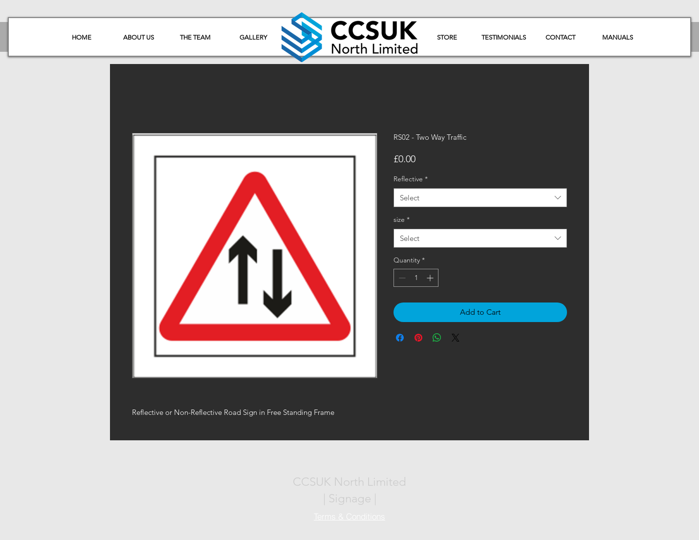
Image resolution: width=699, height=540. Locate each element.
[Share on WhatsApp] (437, 338)
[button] (617, 37)
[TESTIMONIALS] (503, 37)
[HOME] (81, 37)
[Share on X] (455, 338)
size (401, 219)
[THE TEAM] (195, 37)
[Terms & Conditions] (349, 516)
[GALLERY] (253, 37)
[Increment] (431, 277)
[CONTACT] (560, 37)
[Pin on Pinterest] (418, 338)
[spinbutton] (416, 277)
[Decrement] (401, 277)
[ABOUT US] (138, 37)
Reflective (410, 178)
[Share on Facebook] (400, 338)
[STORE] (446, 37)
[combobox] (480, 197)
